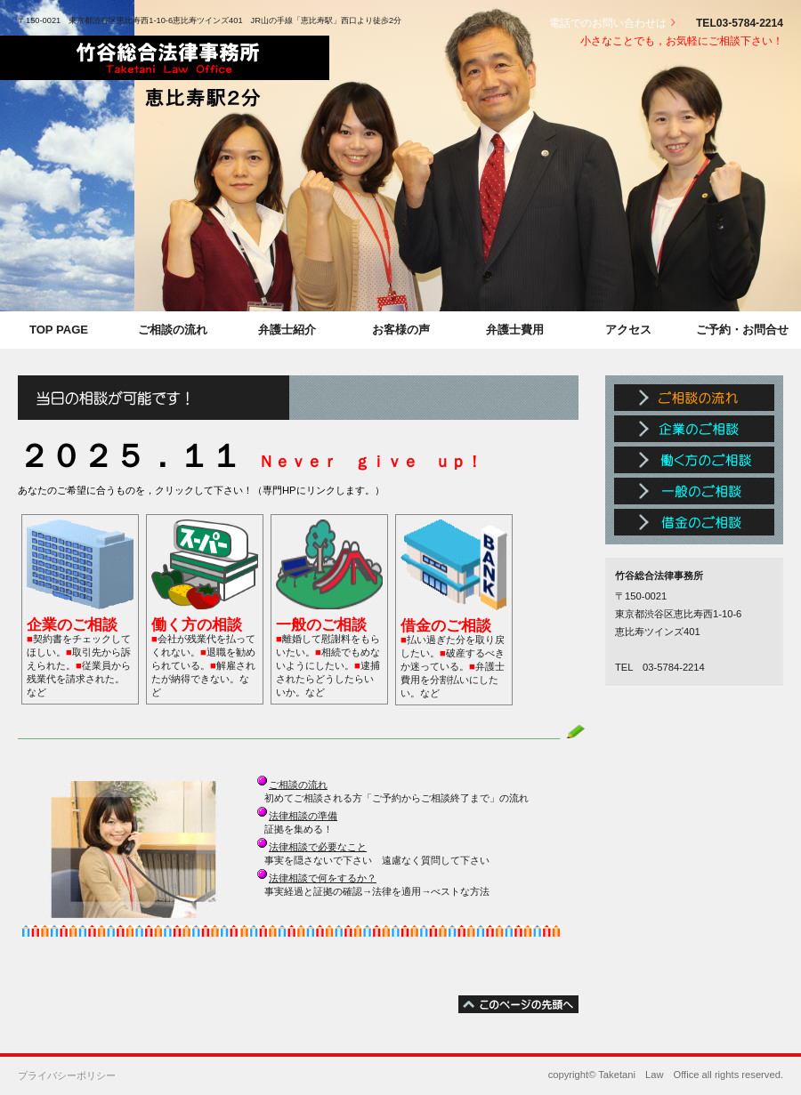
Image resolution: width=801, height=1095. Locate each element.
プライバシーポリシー (67, 1075)
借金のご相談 (694, 522)
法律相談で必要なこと (318, 846)
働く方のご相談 (694, 460)
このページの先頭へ (518, 1004)
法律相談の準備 (303, 815)
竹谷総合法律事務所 (164, 58)
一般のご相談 (694, 491)
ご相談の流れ (298, 784)
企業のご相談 (694, 428)
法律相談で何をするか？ (322, 878)
